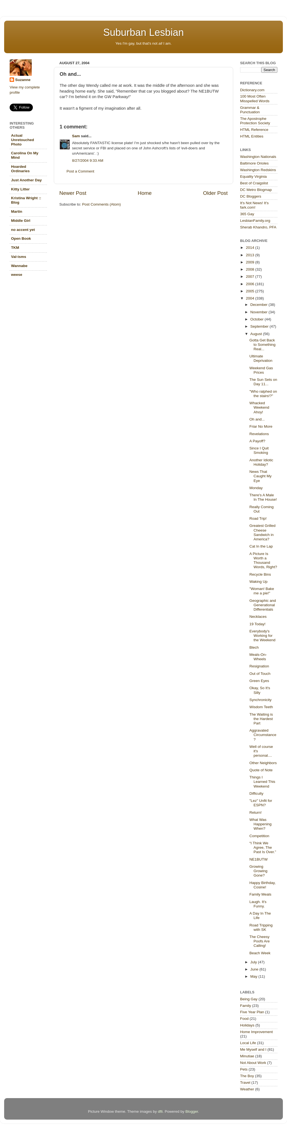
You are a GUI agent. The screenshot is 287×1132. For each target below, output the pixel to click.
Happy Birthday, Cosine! (262, 885)
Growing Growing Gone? (258, 870)
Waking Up (258, 582)
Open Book (21, 238)
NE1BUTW (258, 859)
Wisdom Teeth (261, 707)
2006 (250, 284)
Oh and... (257, 419)
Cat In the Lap (261, 546)
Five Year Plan (252, 1012)
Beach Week (259, 953)
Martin (16, 211)
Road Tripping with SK (261, 927)
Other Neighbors (263, 763)
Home (145, 193)
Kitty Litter (20, 189)
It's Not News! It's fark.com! (254, 205)
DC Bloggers (250, 196)
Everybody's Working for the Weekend (262, 635)
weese (16, 275)
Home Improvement (256, 1032)
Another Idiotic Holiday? (261, 462)
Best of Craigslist (254, 183)
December (259, 305)
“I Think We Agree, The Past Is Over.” (262, 847)
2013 (250, 255)
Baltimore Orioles (254, 163)
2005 (250, 291)
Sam (76, 136)
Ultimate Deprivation (260, 358)
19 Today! (257, 624)
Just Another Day (26, 180)
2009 (250, 262)
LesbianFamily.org (255, 221)
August (256, 334)
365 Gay (247, 214)
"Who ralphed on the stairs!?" (263, 393)
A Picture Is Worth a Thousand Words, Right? (263, 560)
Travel (245, 1082)
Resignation (259, 666)
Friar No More (260, 426)
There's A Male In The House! (263, 497)
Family (245, 1006)
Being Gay (248, 999)
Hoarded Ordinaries (20, 169)
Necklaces (258, 616)
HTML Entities (251, 136)
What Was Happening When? (260, 824)
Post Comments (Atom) (101, 204)
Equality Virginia (253, 176)
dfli (160, 1111)
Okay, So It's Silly (259, 690)
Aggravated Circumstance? (263, 734)
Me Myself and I (253, 1049)
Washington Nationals (258, 157)
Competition (259, 836)
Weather (247, 1089)
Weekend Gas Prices (261, 370)
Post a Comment (80, 171)
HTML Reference (254, 130)
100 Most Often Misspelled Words (254, 98)
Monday (256, 488)
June (254, 969)
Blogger (191, 1111)
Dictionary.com (252, 90)
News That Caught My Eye (260, 476)
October (257, 319)
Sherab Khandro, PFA (258, 227)
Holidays (247, 1025)
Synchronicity (260, 700)
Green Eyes (259, 681)
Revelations (259, 434)
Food (244, 1019)
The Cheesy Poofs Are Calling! (259, 941)
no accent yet (23, 230)
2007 (250, 276)
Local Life (248, 1043)
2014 (250, 248)
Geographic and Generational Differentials (262, 605)
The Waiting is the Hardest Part (261, 718)
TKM (15, 248)
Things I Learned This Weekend (262, 781)
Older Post (215, 193)
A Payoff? (257, 441)
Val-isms (18, 257)
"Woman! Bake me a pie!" (261, 591)
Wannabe (19, 266)
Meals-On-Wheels (258, 657)
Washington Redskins (258, 170)
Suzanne (23, 80)
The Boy (247, 1076)
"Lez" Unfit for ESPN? (260, 803)
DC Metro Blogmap (256, 190)
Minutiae (247, 1056)
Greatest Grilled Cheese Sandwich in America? (262, 532)
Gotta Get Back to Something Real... (262, 344)
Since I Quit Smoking (259, 450)
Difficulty (256, 793)
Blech (254, 647)
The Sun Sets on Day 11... (263, 382)
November (259, 312)
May (254, 976)
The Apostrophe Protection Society (255, 121)
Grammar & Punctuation (250, 110)
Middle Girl (20, 221)
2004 (250, 298)
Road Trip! (258, 518)
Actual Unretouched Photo (22, 139)
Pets (244, 1069)
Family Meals (260, 894)
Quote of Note (261, 770)
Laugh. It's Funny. (258, 904)
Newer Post (72, 193)
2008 (250, 269)
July (254, 962)
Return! (255, 812)
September (260, 326)
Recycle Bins (260, 574)
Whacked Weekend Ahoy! (259, 407)
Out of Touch (259, 674)
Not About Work (253, 1063)
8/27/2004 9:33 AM (87, 160)
